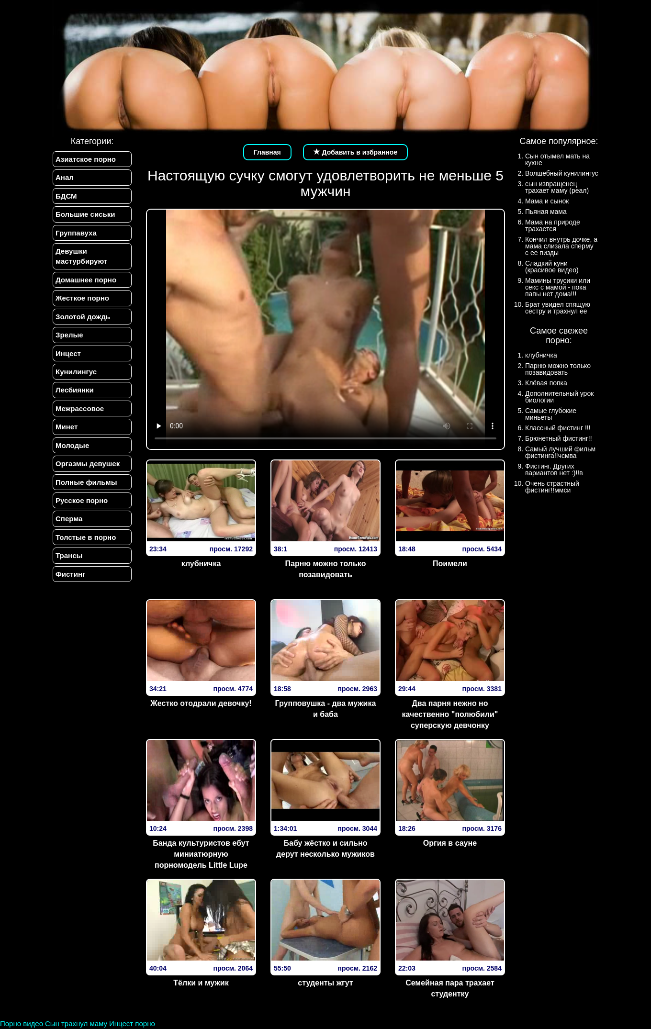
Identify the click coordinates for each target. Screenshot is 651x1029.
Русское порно (82, 500)
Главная (267, 152)
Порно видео (21, 1023)
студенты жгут (325, 983)
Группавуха (76, 233)
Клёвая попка (546, 383)
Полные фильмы (86, 482)
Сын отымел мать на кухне (557, 159)
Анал (65, 177)
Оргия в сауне (450, 843)
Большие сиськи (85, 214)
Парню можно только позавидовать (325, 569)
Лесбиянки (75, 390)
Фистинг (70, 574)
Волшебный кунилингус (561, 173)
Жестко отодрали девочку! (200, 703)
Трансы (69, 555)
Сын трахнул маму (76, 1023)
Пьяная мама (546, 211)
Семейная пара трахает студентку (449, 988)
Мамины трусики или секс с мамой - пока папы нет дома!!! (557, 287)
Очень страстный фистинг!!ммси (552, 486)
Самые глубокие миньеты (550, 414)
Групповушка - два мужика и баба (325, 708)
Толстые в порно (86, 537)
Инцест (68, 353)
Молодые (72, 445)
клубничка (201, 563)
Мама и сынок (547, 201)
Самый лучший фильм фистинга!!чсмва (560, 452)
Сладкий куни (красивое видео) (552, 266)
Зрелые (69, 335)
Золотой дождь (83, 317)
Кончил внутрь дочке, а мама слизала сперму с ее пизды (561, 246)
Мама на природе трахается (552, 225)
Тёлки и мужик (200, 983)
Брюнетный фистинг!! (558, 438)
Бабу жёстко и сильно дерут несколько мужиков (325, 848)
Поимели (450, 563)
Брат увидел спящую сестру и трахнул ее (557, 307)
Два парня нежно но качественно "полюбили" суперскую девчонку (450, 714)
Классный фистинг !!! (558, 428)
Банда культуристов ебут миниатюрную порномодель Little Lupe (201, 854)
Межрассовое (80, 408)
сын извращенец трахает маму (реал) (557, 187)
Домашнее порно (86, 280)
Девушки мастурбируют (81, 256)
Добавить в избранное (356, 152)
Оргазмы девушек (88, 463)
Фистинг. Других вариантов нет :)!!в (554, 469)
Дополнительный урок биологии (559, 396)
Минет (67, 427)
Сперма (69, 518)
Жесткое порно (82, 298)
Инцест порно (132, 1023)
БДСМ (66, 196)
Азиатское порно (86, 159)
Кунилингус (76, 372)
